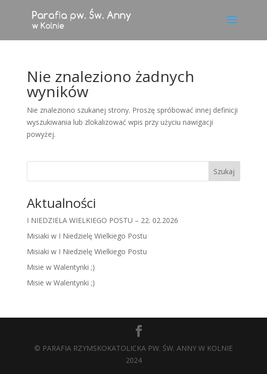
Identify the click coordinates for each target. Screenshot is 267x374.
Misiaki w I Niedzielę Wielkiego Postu (87, 236)
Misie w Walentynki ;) (61, 267)
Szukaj (224, 171)
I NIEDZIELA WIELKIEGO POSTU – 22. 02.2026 (102, 220)
